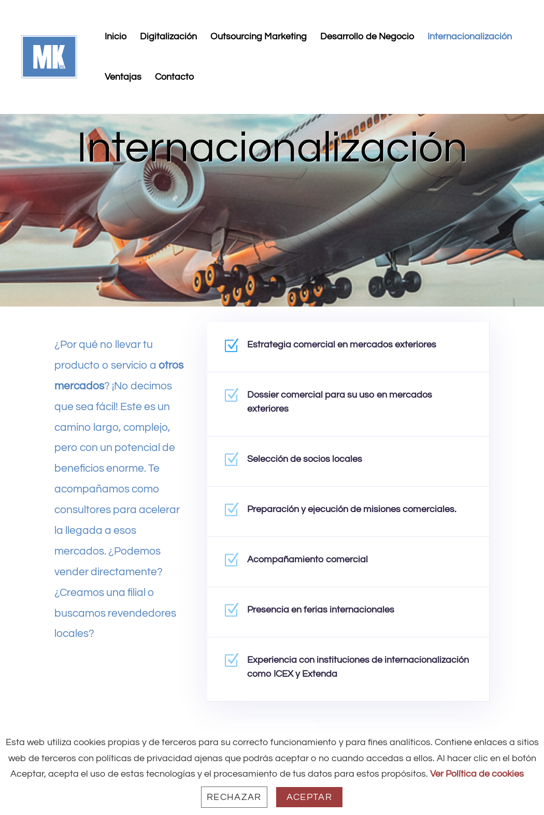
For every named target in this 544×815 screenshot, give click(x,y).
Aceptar (309, 797)
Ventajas (123, 78)
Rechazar (234, 797)
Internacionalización (469, 37)
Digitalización (168, 37)
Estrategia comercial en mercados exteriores (342, 349)
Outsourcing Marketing (258, 37)
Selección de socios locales (313, 464)
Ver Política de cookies (477, 774)
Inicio (115, 37)
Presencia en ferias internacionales (326, 612)
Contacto (174, 78)
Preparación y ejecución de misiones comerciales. (351, 514)
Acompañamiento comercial (315, 563)
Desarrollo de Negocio (367, 37)
